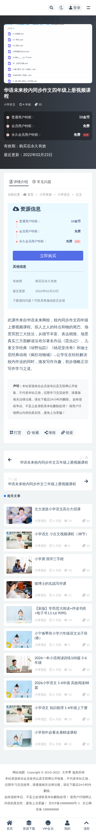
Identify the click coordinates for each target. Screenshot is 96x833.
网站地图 (19, 772)
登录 (74, 7)
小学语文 (9, 104)
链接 (67, 432)
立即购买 (48, 255)
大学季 (66, 772)
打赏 (15, 432)
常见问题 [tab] (41, 181)
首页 (30, 194)
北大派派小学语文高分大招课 (57, 509)
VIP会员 (48, 825)
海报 (50, 432)
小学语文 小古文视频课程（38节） (62, 534)
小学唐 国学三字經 (49, 559)
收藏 (33, 432)
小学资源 (45, 194)
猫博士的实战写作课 (50, 583)
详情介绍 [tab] (19, 181)
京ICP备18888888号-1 (64, 803)
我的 (67, 825)
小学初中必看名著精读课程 (56, 732)
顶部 (86, 825)
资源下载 (28, 825)
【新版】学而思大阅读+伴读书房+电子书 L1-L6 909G (60, 610)
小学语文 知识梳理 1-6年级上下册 (61, 707)
